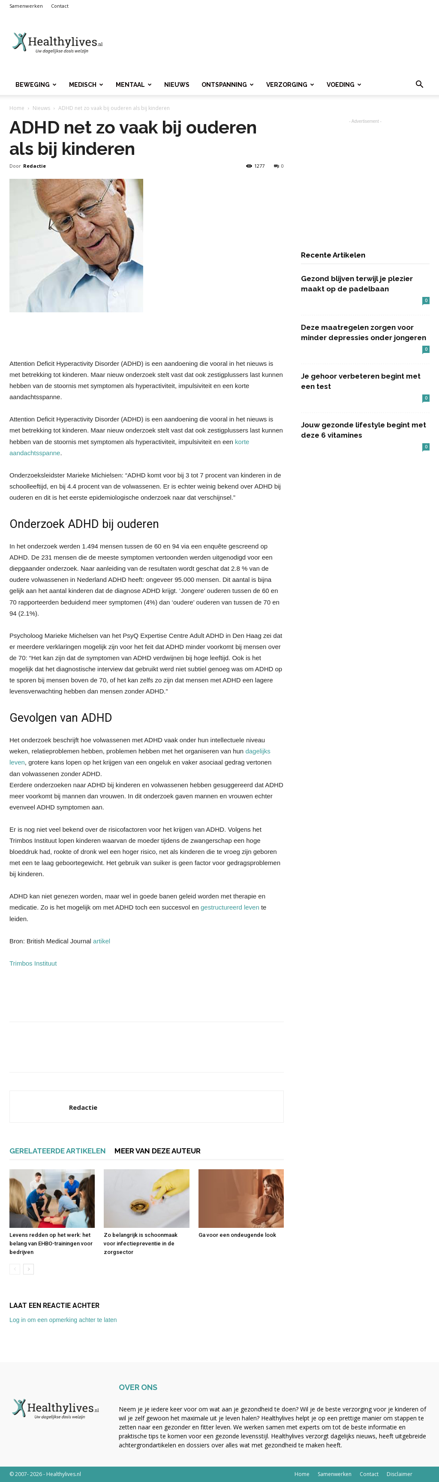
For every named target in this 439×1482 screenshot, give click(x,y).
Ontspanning (227, 84)
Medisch (86, 84)
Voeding (344, 84)
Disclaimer (399, 1474)
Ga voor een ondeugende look (237, 1235)
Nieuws (176, 84)
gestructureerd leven (230, 907)
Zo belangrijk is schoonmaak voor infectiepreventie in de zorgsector (140, 1243)
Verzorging (290, 84)
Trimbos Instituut (33, 963)
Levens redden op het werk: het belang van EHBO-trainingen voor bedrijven (51, 1243)
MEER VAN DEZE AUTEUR (157, 1151)
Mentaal (134, 84)
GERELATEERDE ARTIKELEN (57, 1151)
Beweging (36, 84)
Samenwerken (26, 6)
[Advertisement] (273, 43)
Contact (60, 6)
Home (16, 108)
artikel (101, 941)
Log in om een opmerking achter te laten (63, 1319)
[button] (419, 85)
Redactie (34, 166)
